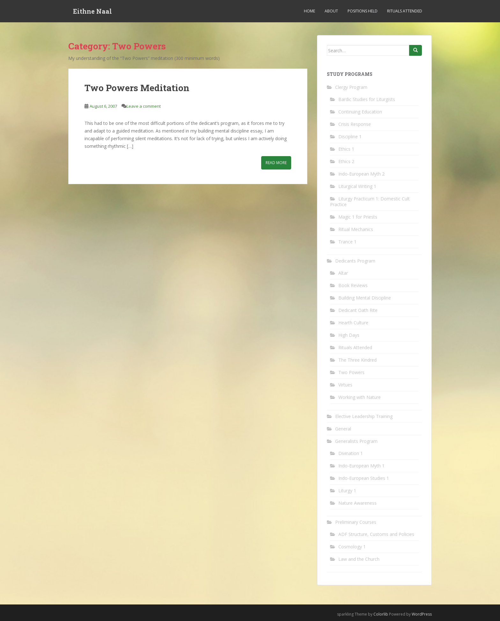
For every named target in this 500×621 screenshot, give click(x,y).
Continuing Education (360, 112)
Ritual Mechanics (355, 229)
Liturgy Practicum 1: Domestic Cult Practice (370, 201)
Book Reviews (353, 285)
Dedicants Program (355, 261)
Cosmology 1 (352, 547)
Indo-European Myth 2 (361, 174)
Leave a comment (144, 106)
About (331, 11)
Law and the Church (358, 559)
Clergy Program (351, 87)
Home (309, 11)
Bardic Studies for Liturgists (366, 99)
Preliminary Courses (355, 522)
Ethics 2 (346, 161)
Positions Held (363, 11)
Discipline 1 (350, 137)
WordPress (422, 614)
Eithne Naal (92, 11)
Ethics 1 (346, 149)
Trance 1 (347, 242)
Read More (276, 162)
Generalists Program (356, 441)
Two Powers (351, 372)
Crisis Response (354, 124)
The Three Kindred (357, 360)
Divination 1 (350, 453)
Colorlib (380, 614)
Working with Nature (359, 397)
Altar (343, 273)
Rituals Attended (404, 11)
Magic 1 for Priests (357, 217)
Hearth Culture (353, 323)
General (343, 429)
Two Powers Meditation (137, 88)
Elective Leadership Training (364, 416)
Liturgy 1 (347, 490)
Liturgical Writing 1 (357, 186)
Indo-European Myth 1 (361, 466)
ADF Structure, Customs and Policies (376, 534)
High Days (348, 335)
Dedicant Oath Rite (358, 310)
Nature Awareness (357, 503)
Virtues (345, 385)
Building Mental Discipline (364, 298)
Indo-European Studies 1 (363, 478)
